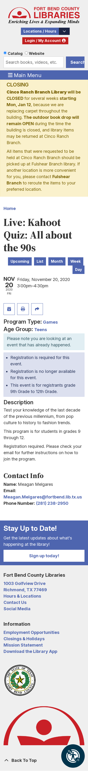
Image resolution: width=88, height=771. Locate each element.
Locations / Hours (39, 31)
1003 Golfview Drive (25, 583)
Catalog (15, 53)
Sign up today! (44, 555)
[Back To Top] (44, 760)
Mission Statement (23, 645)
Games (50, 322)
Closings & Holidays (24, 638)
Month (57, 261)
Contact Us (15, 602)
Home (10, 208)
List (40, 261)
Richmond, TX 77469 (25, 589)
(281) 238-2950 (52, 503)
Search (77, 62)
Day (78, 269)
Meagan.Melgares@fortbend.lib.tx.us (43, 496)
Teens (40, 329)
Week (75, 261)
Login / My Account (43, 40)
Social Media (17, 608)
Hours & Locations (22, 596)
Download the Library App (30, 651)
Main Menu (25, 75)
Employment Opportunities (31, 632)
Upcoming (20, 261)
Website (36, 53)
